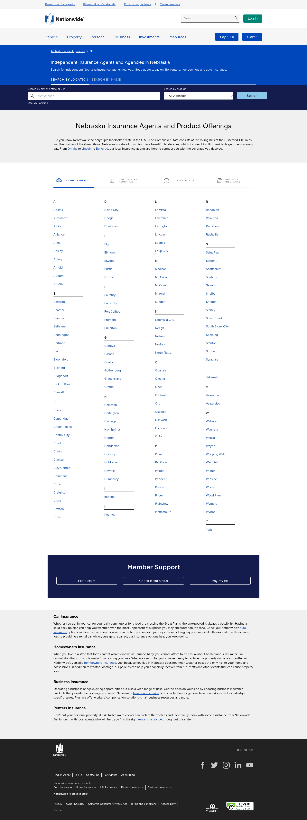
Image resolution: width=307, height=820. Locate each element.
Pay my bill (231, 582)
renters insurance (150, 719)
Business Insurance (160, 787)
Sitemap (58, 810)
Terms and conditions (144, 803)
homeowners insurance (100, 663)
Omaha (72, 149)
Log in (253, 18)
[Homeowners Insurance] (127, 181)
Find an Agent (61, 775)
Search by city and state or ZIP (69, 89)
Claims (252, 37)
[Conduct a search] (206, 18)
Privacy (57, 803)
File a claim (97, 582)
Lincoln (87, 149)
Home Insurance (86, 787)
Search (236, 96)
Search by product (173, 89)
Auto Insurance (62, 787)
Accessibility (168, 803)
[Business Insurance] (233, 181)
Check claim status (161, 582)
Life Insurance (108, 787)
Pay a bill (227, 37)
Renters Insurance (132, 787)
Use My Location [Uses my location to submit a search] (61, 103)
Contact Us (92, 775)
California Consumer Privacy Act (107, 803)
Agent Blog (128, 775)
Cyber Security (75, 803)
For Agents (110, 775)
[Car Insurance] (180, 181)
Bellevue (102, 149)
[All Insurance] (73, 181)
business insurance (146, 693)
